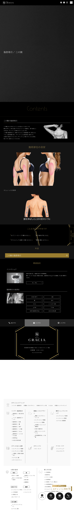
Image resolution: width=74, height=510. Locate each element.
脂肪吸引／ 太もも (17, 431)
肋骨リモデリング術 (42, 405)
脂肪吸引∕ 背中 (17, 426)
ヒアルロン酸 (16, 457)
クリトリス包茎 (49, 477)
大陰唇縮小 (48, 479)
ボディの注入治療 (17, 446)
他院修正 (15, 438)
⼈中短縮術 (15, 492)
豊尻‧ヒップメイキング (61, 405)
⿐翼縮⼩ (27, 482)
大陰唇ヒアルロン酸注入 (51, 482)
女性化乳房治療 (52, 311)
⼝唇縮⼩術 (15, 494)
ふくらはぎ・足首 (52, 304)
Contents (37, 109)
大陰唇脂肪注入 (49, 484)
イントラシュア (60, 448)
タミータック (38, 448)
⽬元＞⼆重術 (15, 475)
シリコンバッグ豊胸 (39, 422)
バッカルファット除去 (17, 489)
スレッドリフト (28, 489)
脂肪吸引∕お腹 (17, 422)
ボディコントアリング (17, 403)
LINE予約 (62, 323)
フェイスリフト (28, 492)
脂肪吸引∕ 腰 (16, 424)
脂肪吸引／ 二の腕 (17, 429)
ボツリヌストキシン (17, 460)
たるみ (51, 405)
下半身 (52, 307)
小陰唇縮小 (48, 472)
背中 (52, 300)
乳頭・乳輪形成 (39, 429)
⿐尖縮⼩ (27, 479)
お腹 (52, 297)
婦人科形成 (47, 470)
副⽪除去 (47, 474)
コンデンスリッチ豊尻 (62, 415)
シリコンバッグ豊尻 (62, 418)
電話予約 (12, 323)
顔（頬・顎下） (35, 297)
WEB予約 (37, 323)
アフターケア (60, 446)
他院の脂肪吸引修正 (34, 311)
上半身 (34, 307)
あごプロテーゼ (16, 497)
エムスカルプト (61, 451)
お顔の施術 (14, 470)
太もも (34, 304)
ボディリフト (37, 446)
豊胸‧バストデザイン (29, 405)
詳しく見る (34, 282)
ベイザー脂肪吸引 (17, 405)
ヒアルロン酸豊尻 (61, 420)
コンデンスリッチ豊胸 (40, 420)
